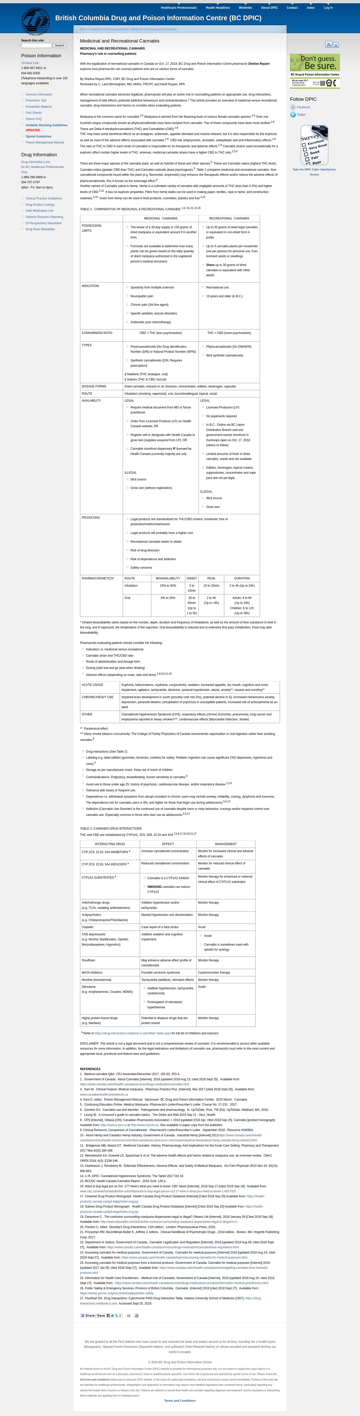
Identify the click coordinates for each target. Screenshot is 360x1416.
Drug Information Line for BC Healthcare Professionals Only (42, 167)
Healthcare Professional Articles (109, 29)
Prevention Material (39, 106)
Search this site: (32, 40)
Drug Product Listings (40, 204)
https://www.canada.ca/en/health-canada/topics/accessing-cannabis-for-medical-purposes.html (184, 1257)
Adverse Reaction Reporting (44, 217)
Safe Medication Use (40, 210)
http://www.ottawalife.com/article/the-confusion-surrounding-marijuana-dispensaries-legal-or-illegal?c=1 (168, 1222)
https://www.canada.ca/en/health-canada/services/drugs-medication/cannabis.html (134, 1084)
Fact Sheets (34, 112)
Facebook (303, 107)
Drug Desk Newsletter (40, 229)
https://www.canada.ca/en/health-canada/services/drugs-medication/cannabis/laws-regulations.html (173, 1247)
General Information (39, 94)
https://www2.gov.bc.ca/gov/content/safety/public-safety (117, 1293)
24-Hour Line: (30, 63)
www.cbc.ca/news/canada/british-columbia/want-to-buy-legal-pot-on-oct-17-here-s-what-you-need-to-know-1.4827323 (158, 1191)
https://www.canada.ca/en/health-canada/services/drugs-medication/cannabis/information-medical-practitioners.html (191, 1283)
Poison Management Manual (45, 142)
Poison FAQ (34, 119)
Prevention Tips (36, 100)
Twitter (301, 114)
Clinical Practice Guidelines (44, 198)
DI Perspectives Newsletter (44, 223)
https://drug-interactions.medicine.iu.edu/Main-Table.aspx (133, 1033)
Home (83, 29)
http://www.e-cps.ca (113, 1125)
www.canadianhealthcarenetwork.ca (104, 1094)
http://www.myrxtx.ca (144, 1125)
